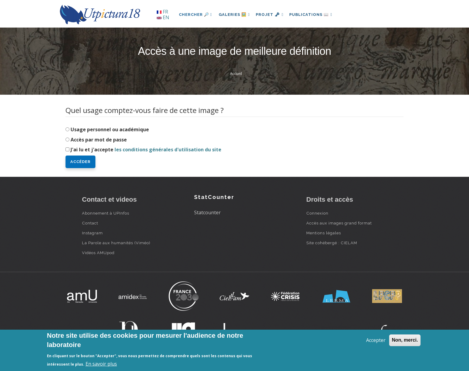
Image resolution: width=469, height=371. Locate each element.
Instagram (92, 232)
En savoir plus (101, 364)
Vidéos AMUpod (98, 252)
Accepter (376, 340)
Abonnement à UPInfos (105, 213)
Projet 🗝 (272, 14)
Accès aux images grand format (339, 223)
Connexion (317, 213)
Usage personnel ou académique (110, 129)
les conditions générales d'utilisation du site (168, 149)
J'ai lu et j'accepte (146, 149)
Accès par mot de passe (99, 139)
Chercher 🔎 (195, 14)
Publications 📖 (314, 14)
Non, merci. (405, 340)
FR (162, 11)
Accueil (236, 73)
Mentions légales (323, 232)
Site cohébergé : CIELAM (331, 242)
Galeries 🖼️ (235, 14)
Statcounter (207, 212)
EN (163, 17)
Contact (90, 223)
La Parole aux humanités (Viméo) (116, 242)
